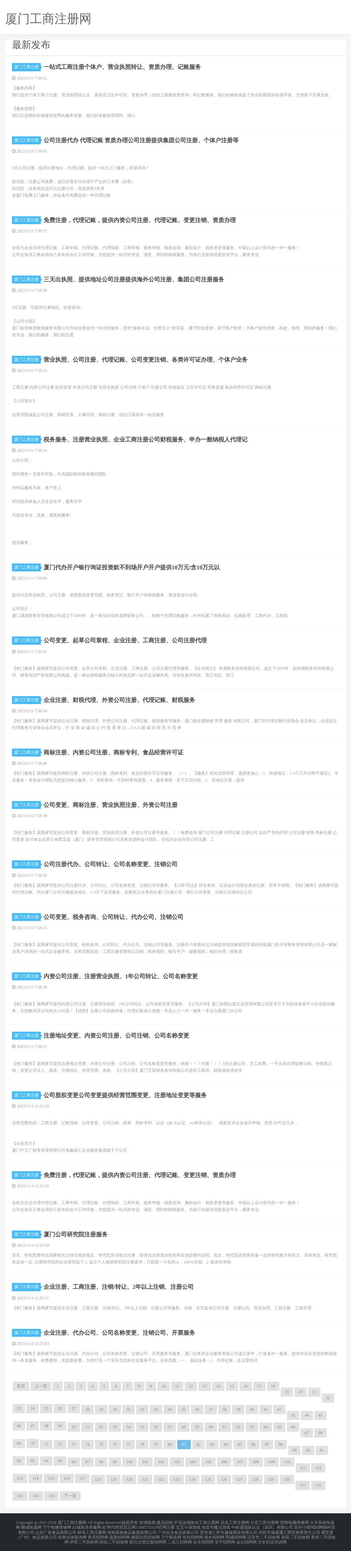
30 (115, 1409)
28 (87, 1409)
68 (320, 1432)
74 (87, 1444)
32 (142, 1409)
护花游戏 (182, 1522)
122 (161, 1479)
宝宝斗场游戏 (188, 1526)
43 (293, 1415)
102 (161, 1461)
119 (113, 1479)
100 (129, 1461)
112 (318, 1467)
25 (46, 1408)
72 (60, 1444)
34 (170, 1409)
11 (177, 1386)
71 (46, 1444)
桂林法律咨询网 (72, 1534)
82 (198, 1444)
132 (318, 1485)
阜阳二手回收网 (295, 1534)
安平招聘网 (225, 1538)
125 (208, 1479)
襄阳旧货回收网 (145, 1534)
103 (177, 1461)
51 (87, 1427)
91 (322, 1450)
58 (183, 1427)
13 (205, 1386)
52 (101, 1427)
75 (101, 1444)
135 (51, 1495)
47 (33, 1425)
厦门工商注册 (27, 66)
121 (145, 1479)
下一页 (70, 1495)
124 (192, 1479)
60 (211, 1427)
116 (67, 1478)
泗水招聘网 (214, 1534)
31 (128, 1409)
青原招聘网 (98, 1534)
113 (20, 1478)
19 (287, 1392)
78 (142, 1444)
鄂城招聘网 (236, 1534)
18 (273, 1386)
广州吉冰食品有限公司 (178, 1530)
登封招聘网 (192, 1534)
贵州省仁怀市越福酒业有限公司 (228, 1530)
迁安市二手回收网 (263, 1534)
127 (240, 1479)
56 (156, 1427)
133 (20, 1495)
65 (279, 1427)
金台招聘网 (246, 1538)
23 (19, 1408)
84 (226, 1444)
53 (115, 1427)
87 (267, 1444)
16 (246, 1386)
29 (101, 1409)
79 (156, 1444)
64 (266, 1427)
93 (33, 1460)
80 (170, 1444)
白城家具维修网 (86, 1526)
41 (266, 1409)
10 (163, 1386)
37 (211, 1409)
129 (271, 1479)
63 (252, 1427)
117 (82, 1478)
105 (208, 1461)
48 (46, 1425)
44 (307, 1415)
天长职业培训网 (272, 1538)
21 (314, 1392)
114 (36, 1478)
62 (238, 1427)
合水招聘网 (203, 1538)
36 (197, 1409)
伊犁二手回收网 (84, 1538)
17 (259, 1386)
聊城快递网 (31, 1526)
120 (129, 1479)
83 (212, 1444)
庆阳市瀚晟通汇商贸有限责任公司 (289, 1530)
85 (240, 1444)
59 (197, 1427)
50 (74, 1427)
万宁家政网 (171, 1534)
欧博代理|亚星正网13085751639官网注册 (138, 1526)
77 (128, 1444)
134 (36, 1495)
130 (287, 1479)
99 (115, 1461)
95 (60, 1460)
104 (193, 1461)
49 (60, 1425)
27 (74, 1408)
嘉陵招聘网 (119, 1534)
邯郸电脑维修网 (294, 1522)
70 (33, 1443)
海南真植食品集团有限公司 (132, 1530)
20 (301, 1392)
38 (224, 1409)
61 (224, 1427)
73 (74, 1444)
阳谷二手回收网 (113, 1538)
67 (307, 1432)
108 (256, 1461)
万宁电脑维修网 (57, 1526)
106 (224, 1461)
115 (51, 1478)
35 (183, 1409)
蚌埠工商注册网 (91, 1530)
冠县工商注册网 (234, 1522)
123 (176, 1479)
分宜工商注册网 (264, 1522)
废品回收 (165, 1522)
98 (101, 1461)
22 (328, 1397)
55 (142, 1427)
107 (240, 1461)
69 (19, 1443)
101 (145, 1461)
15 (232, 1386)
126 (224, 1479)
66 (293, 1427)
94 (46, 1460)
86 (253, 1444)
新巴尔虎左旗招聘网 (147, 1538)
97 (87, 1461)
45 (320, 1415)
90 (308, 1450)
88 (281, 1444)
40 (252, 1409)
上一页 (41, 1386)
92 (19, 1460)
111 (303, 1467)
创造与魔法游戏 (216, 1526)
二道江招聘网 (179, 1538)
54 (128, 1427)
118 (98, 1479)
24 (33, 1408)
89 (294, 1450)
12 (191, 1386)
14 (218, 1386)
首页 (21, 1386)
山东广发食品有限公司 (55, 1530)
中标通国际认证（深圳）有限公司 (262, 1526)
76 (115, 1444)
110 (287, 1461)
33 (156, 1409)
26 (60, 1408)
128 (255, 1479)
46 (19, 1425)
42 (279, 1409)
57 (170, 1427)
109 (271, 1461)
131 (303, 1485)
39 (238, 1409)
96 (74, 1461)
